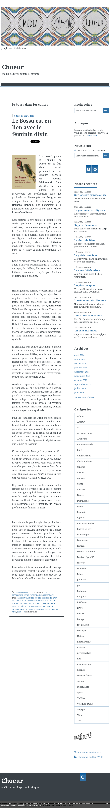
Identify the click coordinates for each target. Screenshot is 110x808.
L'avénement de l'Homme (90, 300)
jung (47, 601)
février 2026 (80, 363)
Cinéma (81, 466)
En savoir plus (35, 806)
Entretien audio (85, 523)
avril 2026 (79, 355)
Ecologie (81, 511)
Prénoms (82, 647)
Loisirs (80, 613)
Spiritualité (48, 595)
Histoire (81, 562)
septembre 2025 (82, 384)
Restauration (84, 664)
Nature (81, 636)
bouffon (16, 606)
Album (80, 416)
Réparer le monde (85, 225)
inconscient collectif (39, 603)
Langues (81, 596)
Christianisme (84, 461)
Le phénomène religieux (89, 210)
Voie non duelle (85, 703)
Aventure (82, 438)
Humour (81, 568)
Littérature (17, 595)
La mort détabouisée (87, 270)
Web (79, 714)
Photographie (84, 641)
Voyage (81, 709)
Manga (81, 619)
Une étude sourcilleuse (88, 315)
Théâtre (81, 698)
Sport (80, 692)
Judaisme (82, 590)
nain (52, 603)
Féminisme (83, 540)
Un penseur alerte (85, 330)
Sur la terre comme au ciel (90, 195)
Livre (26, 595)
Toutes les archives (84, 397)
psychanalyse (36, 595)
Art (79, 427)
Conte (47, 592)
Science (81, 669)
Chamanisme (84, 455)
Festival (81, 545)
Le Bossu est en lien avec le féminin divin (31, 127)
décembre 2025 (82, 371)
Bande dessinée (85, 444)
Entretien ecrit (84, 528)
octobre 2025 (80, 380)
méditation (83, 624)
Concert (81, 478)
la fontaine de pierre (34, 601)
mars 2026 (79, 359)
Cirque (80, 472)
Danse (80, 495)
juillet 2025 (80, 388)
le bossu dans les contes (29, 598)
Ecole (80, 506)
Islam (80, 574)
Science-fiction (84, 675)
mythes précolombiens (35, 606)
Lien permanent (20, 592)
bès (22, 606)
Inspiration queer (85, 285)
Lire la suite (92, 135)
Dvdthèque (83, 500)
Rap (79, 658)
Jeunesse (81, 579)
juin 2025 (79, 392)
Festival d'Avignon (86, 551)
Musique (81, 630)
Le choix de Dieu (84, 240)
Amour (81, 421)
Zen (79, 720)
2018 (19, 612)
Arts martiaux (84, 433)
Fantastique (83, 534)
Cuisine (81, 489)
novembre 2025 (82, 376)
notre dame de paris (34, 609)
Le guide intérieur (86, 255)
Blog (79, 449)
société (80, 681)
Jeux (79, 585)
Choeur (13, 67)
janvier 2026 (80, 367)
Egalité (81, 517)
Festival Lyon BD (85, 557)
